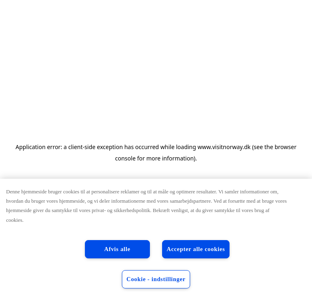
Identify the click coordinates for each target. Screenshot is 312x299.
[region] (156, 239)
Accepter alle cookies (196, 249)
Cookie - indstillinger (155, 279)
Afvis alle (117, 249)
